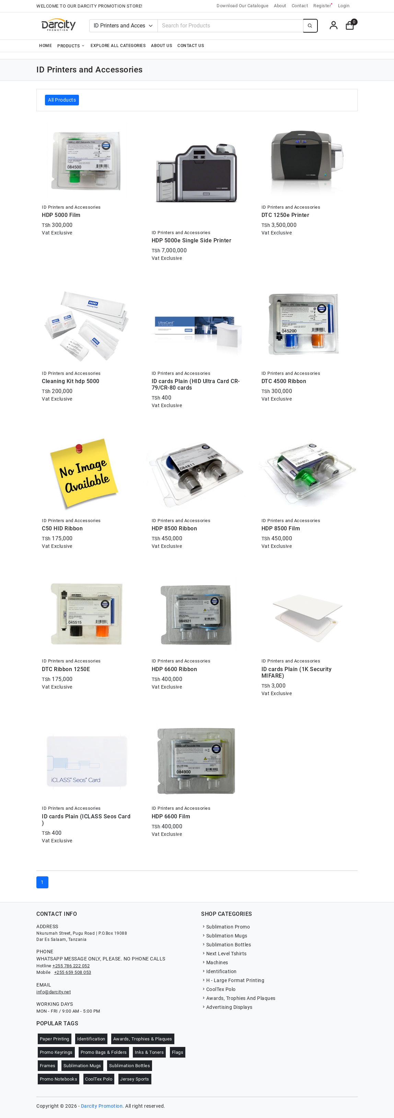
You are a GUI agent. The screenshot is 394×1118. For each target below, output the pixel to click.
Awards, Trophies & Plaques (142, 1038)
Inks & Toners (149, 1052)
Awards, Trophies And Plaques (238, 998)
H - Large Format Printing (232, 980)
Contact (300, 5)
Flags (178, 1052)
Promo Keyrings (56, 1052)
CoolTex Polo (218, 989)
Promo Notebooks (59, 1079)
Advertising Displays (227, 1007)
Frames (48, 1065)
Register (323, 5)
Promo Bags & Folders (104, 1052)
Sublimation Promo (225, 927)
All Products (62, 100)
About (280, 5)
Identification (219, 971)
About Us (161, 45)
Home (45, 45)
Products (71, 46)
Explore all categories (118, 45)
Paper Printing (54, 1038)
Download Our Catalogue (242, 5)
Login (344, 5)
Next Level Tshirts (224, 953)
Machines (214, 962)
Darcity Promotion (102, 1106)
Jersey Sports (134, 1079)
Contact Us (190, 45)
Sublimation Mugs (224, 935)
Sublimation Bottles (226, 944)
